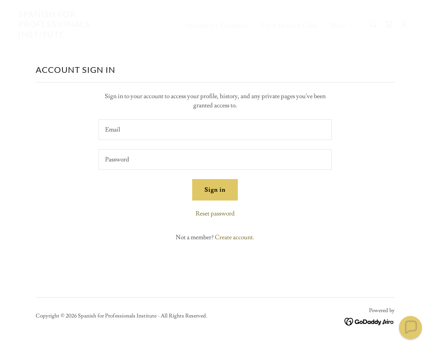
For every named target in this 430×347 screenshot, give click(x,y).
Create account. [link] (234, 237)
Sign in (215, 190)
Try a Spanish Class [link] (289, 25)
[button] (341, 25)
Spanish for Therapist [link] (216, 25)
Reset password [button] (215, 213)
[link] (73, 35)
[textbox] (215, 129)
